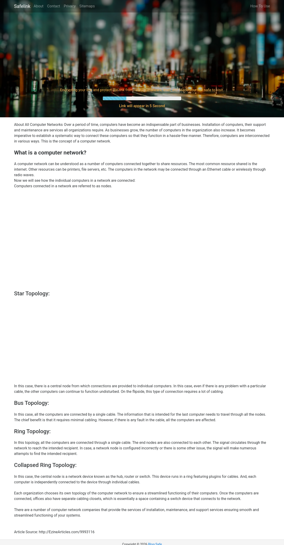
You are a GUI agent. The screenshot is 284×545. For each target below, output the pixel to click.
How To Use (260, 6)
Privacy (70, 6)
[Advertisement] (142, 49)
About (39, 6)
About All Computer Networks (38, 124)
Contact (53, 6)
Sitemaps (87, 6)
